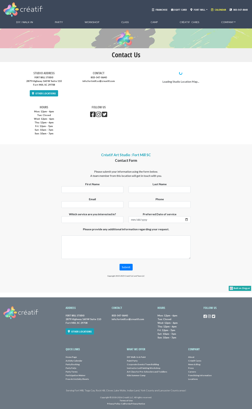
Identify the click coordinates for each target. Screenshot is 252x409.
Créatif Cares (189, 22)
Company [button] (227, 22)
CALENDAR (218, 9)
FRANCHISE (159, 9)
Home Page (71, 357)
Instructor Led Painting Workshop (143, 368)
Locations (193, 379)
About (191, 357)
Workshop (92, 22)
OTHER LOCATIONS (44, 93)
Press (191, 368)
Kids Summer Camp (136, 375)
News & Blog (194, 364)
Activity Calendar (74, 360)
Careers (192, 371)
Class (125, 22)
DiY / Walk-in (24, 22)
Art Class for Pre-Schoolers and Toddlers (147, 371)
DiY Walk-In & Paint (136, 357)
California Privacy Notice (133, 403)
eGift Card (179, 9)
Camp (154, 22)
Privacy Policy (113, 403)
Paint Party (132, 360)
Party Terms (72, 371)
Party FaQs (71, 368)
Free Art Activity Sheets (77, 379)
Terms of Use (126, 400)
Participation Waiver (75, 375)
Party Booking (73, 364)
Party (59, 22)
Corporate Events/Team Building (143, 364)
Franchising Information (200, 375)
